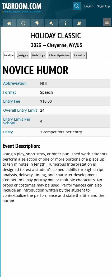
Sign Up (103, 6)
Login (89, 6)
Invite (9, 55)
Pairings (38, 55)
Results (80, 55)
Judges (23, 55)
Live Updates (59, 55)
